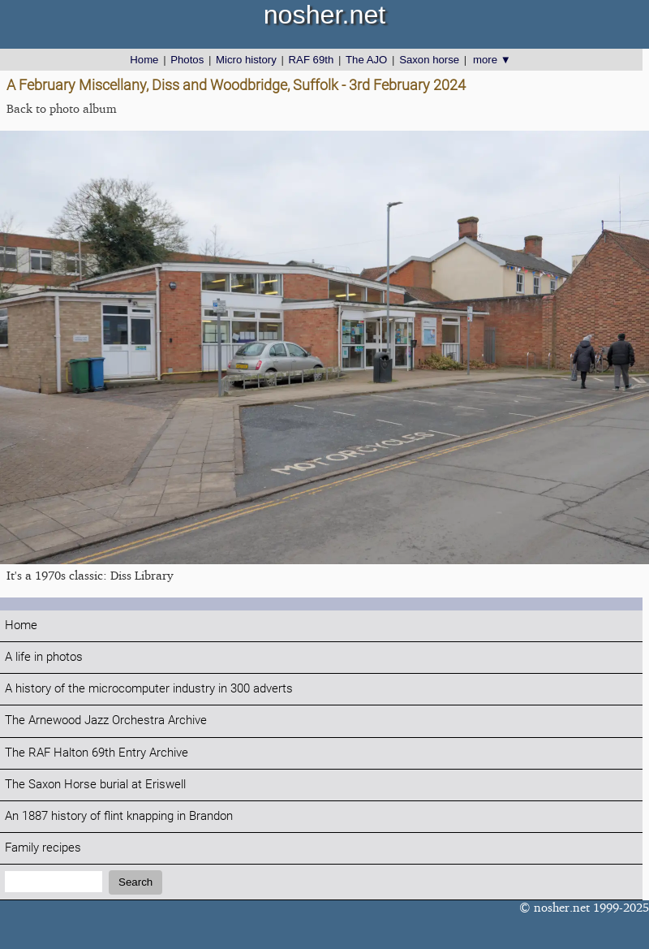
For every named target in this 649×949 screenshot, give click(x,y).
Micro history (246, 60)
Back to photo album (61, 108)
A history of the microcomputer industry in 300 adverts (149, 689)
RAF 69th (311, 60)
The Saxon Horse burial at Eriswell (95, 785)
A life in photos (44, 657)
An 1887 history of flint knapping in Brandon (119, 816)
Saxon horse (429, 60)
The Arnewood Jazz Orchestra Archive (106, 720)
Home (144, 60)
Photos (187, 60)
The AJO (366, 60)
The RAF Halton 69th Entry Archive (96, 753)
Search (135, 882)
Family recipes (43, 848)
